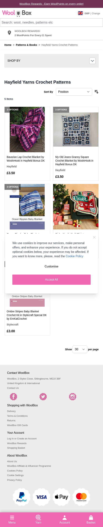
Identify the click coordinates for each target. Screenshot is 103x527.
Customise (51, 266)
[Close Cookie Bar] (94, 237)
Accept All (51, 279)
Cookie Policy (74, 256)
